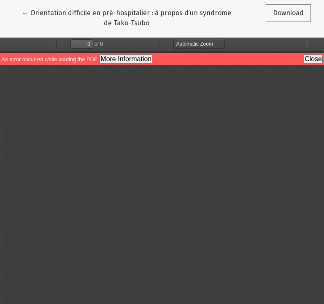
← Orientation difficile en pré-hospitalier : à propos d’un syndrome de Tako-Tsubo (126, 17)
